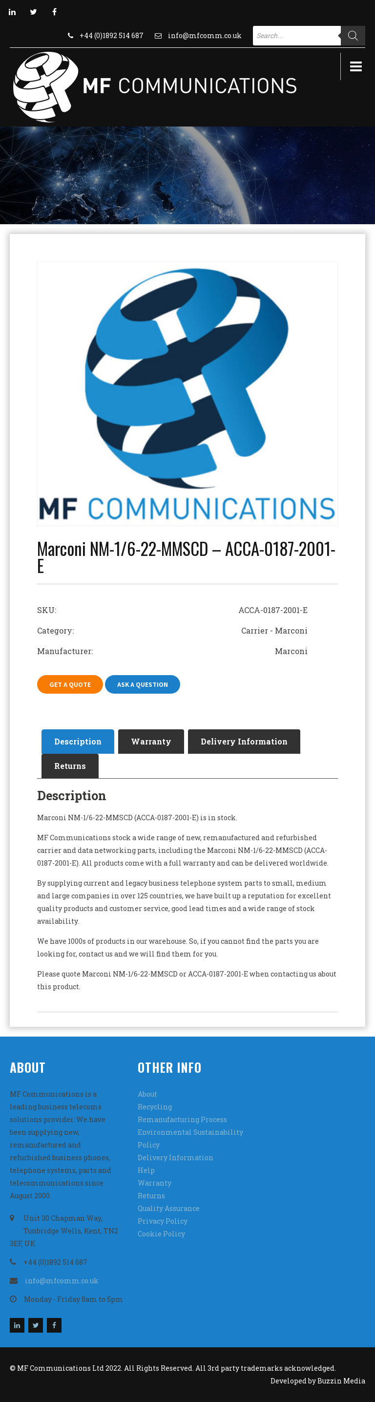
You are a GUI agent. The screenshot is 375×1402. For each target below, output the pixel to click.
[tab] (78, 741)
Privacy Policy (163, 1221)
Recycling (155, 1106)
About (147, 1094)
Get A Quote (70, 684)
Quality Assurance (169, 1208)
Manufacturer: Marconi (172, 651)
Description (78, 741)
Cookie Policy (161, 1233)
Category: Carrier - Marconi (172, 630)
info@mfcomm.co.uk (205, 35)
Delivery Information (244, 741)
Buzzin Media (341, 1380)
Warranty (151, 741)
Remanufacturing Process (182, 1119)
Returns (70, 766)
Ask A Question (142, 684)
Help (146, 1170)
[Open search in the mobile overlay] (309, 35)
